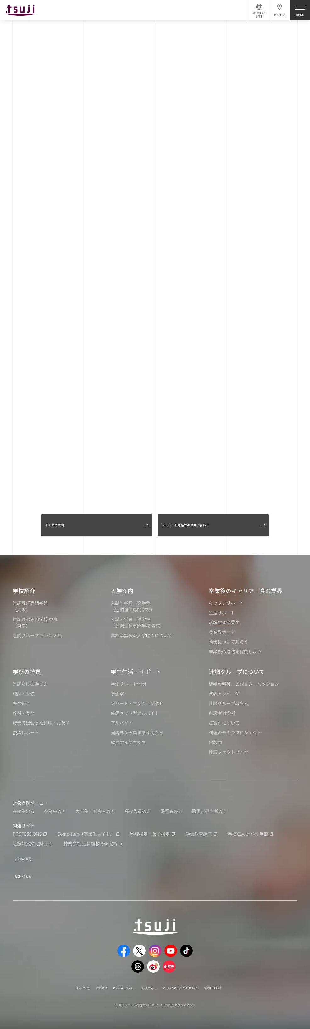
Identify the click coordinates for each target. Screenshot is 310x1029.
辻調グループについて (237, 671)
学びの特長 (27, 671)
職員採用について (247, 981)
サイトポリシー (146, 981)
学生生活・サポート (136, 671)
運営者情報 (73, 981)
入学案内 (122, 590)
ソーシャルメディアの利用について (196, 981)
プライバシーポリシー (108, 981)
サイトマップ (46, 981)
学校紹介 (24, 590)
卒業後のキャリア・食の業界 (245, 590)
